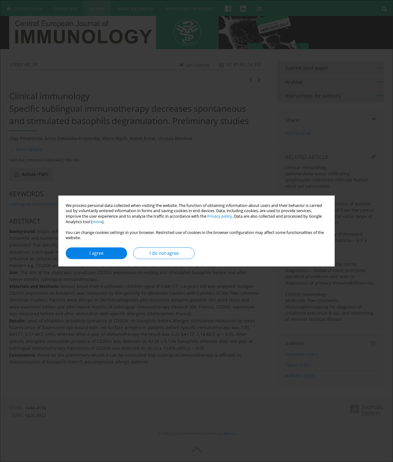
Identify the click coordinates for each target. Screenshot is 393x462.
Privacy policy (219, 216)
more (97, 221)
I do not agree (164, 253)
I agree (96, 253)
